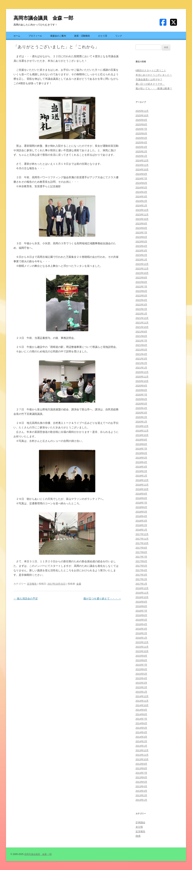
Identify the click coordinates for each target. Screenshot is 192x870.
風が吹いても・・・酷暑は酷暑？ (154, 88)
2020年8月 (141, 390)
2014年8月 (141, 714)
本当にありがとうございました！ (154, 75)
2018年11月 (142, 484)
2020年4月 (141, 408)
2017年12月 (142, 534)
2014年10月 (142, 705)
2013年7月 (141, 772)
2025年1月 (141, 156)
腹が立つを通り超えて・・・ (102, 598)
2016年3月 (141, 628)
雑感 (138, 836)
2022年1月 (141, 313)
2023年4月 (141, 246)
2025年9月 (141, 120)
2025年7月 (141, 129)
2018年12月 (142, 480)
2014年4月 (141, 732)
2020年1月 (141, 421)
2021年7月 (141, 340)
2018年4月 (141, 516)
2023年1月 (141, 259)
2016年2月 (141, 633)
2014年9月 (141, 709)
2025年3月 (141, 147)
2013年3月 (141, 791)
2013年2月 (141, 795)
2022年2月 (141, 309)
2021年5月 (141, 349)
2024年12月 (142, 160)
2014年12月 (142, 696)
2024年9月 (141, 174)
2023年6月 (141, 237)
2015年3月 (141, 682)
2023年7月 (141, 232)
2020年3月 (141, 412)
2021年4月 (141, 354)
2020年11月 (142, 376)
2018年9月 (141, 493)
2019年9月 (141, 439)
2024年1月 (141, 205)
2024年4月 (141, 192)
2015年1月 (141, 691)
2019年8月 (141, 444)
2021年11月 (142, 322)
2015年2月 (141, 687)
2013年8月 (141, 768)
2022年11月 (142, 268)
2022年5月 (141, 295)
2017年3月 (141, 574)
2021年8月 (141, 336)
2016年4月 (141, 624)
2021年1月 (141, 367)
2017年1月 (141, 583)
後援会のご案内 (58, 36)
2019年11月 (142, 430)
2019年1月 (141, 475)
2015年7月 (141, 664)
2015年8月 (141, 660)
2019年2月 (141, 471)
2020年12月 (142, 372)
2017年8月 (141, 552)
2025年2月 (141, 151)
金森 (78, 583)
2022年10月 (142, 273)
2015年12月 (142, 642)
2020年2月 (141, 417)
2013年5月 (141, 782)
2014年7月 (141, 718)
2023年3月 (141, 250)
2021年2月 (141, 363)
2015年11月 (142, 646)
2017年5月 (141, 565)
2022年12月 (142, 264)
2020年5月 (141, 403)
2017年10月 (142, 543)
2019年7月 (141, 448)
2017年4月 (141, 570)
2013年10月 (142, 759)
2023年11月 (142, 214)
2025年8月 (141, 124)
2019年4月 (141, 462)
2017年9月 (141, 547)
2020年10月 (142, 381)
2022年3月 (141, 304)
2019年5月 (141, 457)
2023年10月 (142, 219)
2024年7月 (141, 178)
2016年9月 (141, 601)
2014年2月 (141, 741)
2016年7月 (141, 610)
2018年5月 (141, 511)
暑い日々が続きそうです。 (150, 84)
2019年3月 (141, 466)
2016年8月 (141, 606)
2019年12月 (142, 426)
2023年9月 (141, 223)
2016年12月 (142, 588)
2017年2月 (141, 579)
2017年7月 (141, 556)
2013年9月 (141, 763)
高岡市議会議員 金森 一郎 (43, 18)
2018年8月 (141, 498)
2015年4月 (141, 678)
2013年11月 (142, 754)
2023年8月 (141, 228)
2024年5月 (141, 187)
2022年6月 (141, 291)
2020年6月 (141, 399)
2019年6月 (141, 453)
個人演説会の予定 (26, 598)
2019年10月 (142, 435)
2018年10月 (142, 489)
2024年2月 (141, 201)
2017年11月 (142, 538)
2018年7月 (141, 502)
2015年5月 (141, 673)
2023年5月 (141, 241)
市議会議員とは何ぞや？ (149, 79)
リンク (118, 36)
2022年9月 (141, 277)
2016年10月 (142, 597)
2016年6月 (141, 615)
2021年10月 (142, 327)
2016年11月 (142, 592)
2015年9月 (141, 655)
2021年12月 (142, 318)
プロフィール (35, 36)
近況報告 (32, 583)
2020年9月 (141, 385)
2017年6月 (141, 561)
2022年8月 (141, 282)
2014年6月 (141, 723)
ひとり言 (102, 36)
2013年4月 (141, 786)
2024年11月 (142, 165)
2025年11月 (142, 111)
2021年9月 (141, 331)
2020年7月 (141, 394)
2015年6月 (141, 669)
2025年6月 (141, 133)
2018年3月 (141, 520)
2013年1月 (141, 800)
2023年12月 (142, 210)
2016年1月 (141, 637)
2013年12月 (142, 750)
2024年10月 (142, 169)
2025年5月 (141, 138)
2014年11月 (142, 700)
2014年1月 (141, 745)
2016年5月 (141, 619)
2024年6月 (141, 183)
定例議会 (140, 822)
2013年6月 (141, 777)
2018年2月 (141, 525)
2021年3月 (141, 358)
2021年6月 (141, 345)
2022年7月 (141, 286)
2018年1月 (141, 529)
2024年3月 (141, 196)
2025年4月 (141, 142)
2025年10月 (142, 115)
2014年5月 (141, 727)
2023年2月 (141, 255)
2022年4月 (141, 300)
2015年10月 (142, 651)
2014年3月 (141, 736)
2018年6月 (141, 507)
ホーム (17, 36)
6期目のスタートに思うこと (151, 70)
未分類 (139, 827)
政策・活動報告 (82, 36)
